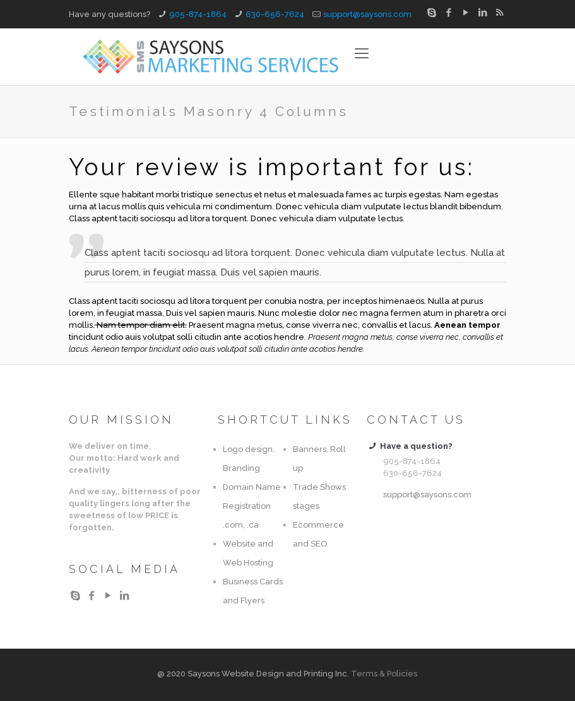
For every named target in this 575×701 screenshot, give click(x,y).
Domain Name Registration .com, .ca (252, 506)
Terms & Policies (384, 673)
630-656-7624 (275, 14)
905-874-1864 (198, 14)
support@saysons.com (367, 14)
